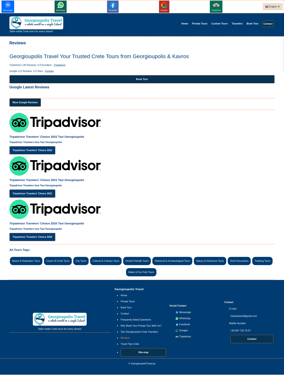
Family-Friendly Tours (137, 261)
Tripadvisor (216, 6)
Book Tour (142, 79)
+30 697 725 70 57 (240, 330)
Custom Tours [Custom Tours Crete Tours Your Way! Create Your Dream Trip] (219, 23)
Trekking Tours (262, 261)
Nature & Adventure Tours (210, 261)
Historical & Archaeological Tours (172, 261)
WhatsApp (60, 6)
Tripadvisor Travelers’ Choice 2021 (32, 193)
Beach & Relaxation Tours (26, 261)
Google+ (164, 6)
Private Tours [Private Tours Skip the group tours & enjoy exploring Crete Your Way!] (200, 23)
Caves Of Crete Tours (58, 261)
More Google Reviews (25, 102)
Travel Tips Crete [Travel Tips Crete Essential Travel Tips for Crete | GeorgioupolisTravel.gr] (130, 344)
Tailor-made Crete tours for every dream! (36, 24)
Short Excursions (239, 261)
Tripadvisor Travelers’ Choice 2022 (32, 150)
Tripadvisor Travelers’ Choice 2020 (32, 237)
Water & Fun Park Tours (141, 272)
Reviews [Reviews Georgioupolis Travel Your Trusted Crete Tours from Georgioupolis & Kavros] (125, 338)
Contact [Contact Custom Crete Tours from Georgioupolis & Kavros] (268, 23)
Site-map (143, 352)
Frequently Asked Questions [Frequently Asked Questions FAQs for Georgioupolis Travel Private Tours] (136, 319)
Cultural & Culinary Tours (105, 261)
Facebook (113, 6)
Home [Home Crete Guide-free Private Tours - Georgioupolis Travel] (184, 23)
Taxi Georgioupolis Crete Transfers (139, 332)
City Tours (81, 261)
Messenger (8, 6)
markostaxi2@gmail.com (243, 316)
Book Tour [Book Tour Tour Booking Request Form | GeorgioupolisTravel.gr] (253, 23)
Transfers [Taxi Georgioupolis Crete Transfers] (237, 23)
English (271, 6)
